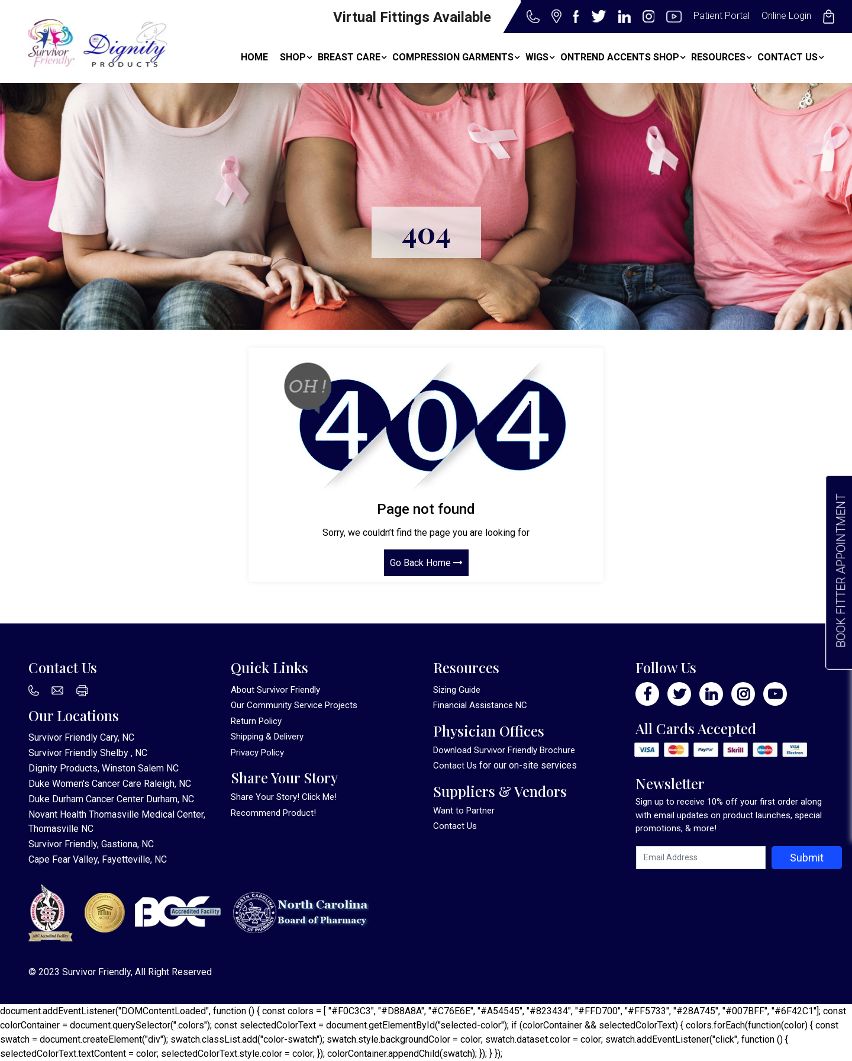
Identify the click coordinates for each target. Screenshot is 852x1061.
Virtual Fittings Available (412, 17)
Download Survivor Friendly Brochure (504, 750)
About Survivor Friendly (275, 689)
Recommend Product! (273, 813)
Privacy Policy (257, 752)
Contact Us (455, 765)
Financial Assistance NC (480, 705)
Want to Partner (464, 810)
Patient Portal (721, 15)
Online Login (786, 15)
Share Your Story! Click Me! (284, 797)
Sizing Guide (456, 689)
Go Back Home (426, 561)
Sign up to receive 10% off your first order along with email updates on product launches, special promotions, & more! (728, 815)
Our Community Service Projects (294, 705)
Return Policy (256, 721)
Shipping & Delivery (267, 736)
